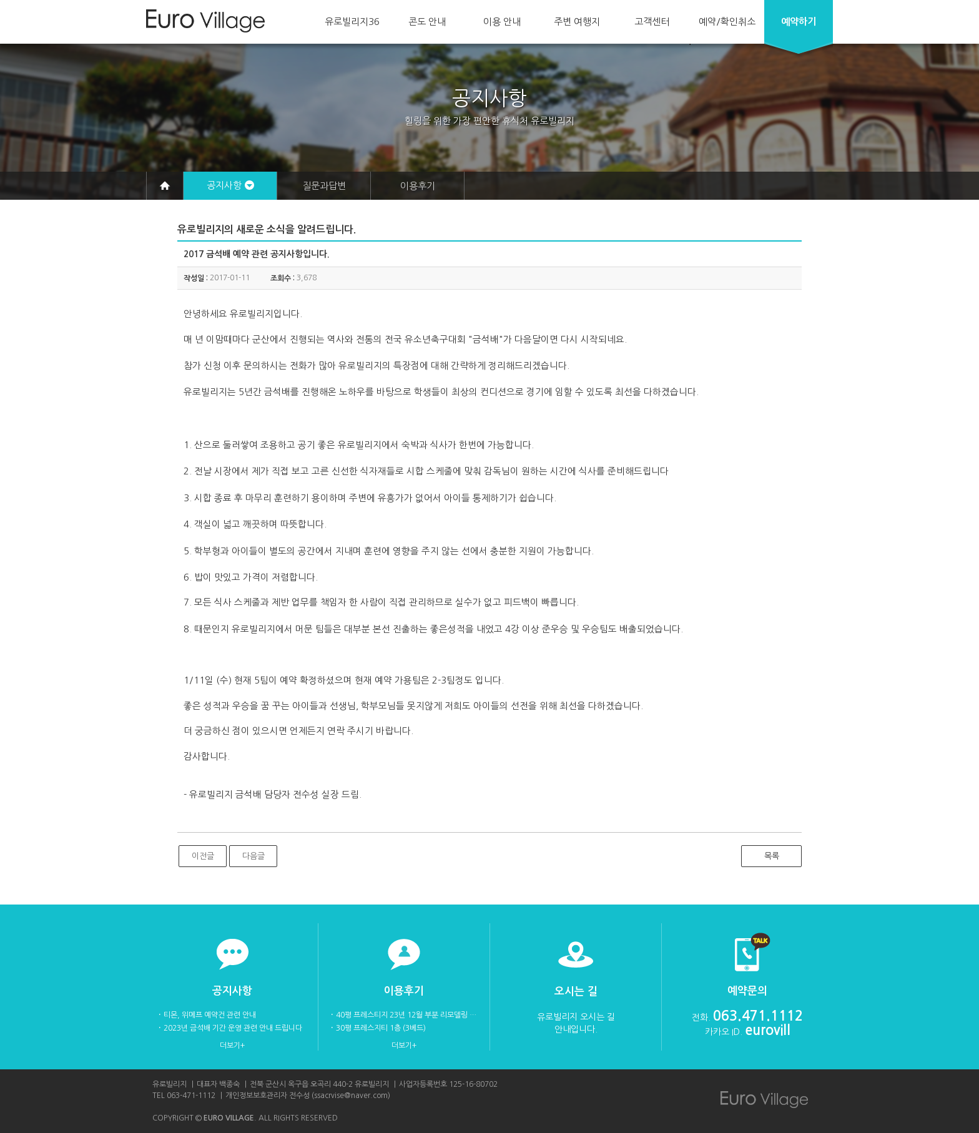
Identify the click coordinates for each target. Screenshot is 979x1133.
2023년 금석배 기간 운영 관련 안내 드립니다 (233, 1028)
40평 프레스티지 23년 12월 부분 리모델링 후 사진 (406, 1015)
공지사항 (224, 185)
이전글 (203, 856)
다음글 (253, 856)
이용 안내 (502, 21)
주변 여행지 (577, 21)
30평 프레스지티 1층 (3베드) (381, 1028)
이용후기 (417, 185)
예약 (798, 21)
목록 (771, 856)
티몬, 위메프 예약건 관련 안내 (210, 1015)
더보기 (230, 1045)
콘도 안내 (427, 21)
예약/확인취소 (727, 21)
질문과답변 (324, 185)
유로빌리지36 (352, 21)
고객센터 (651, 21)
